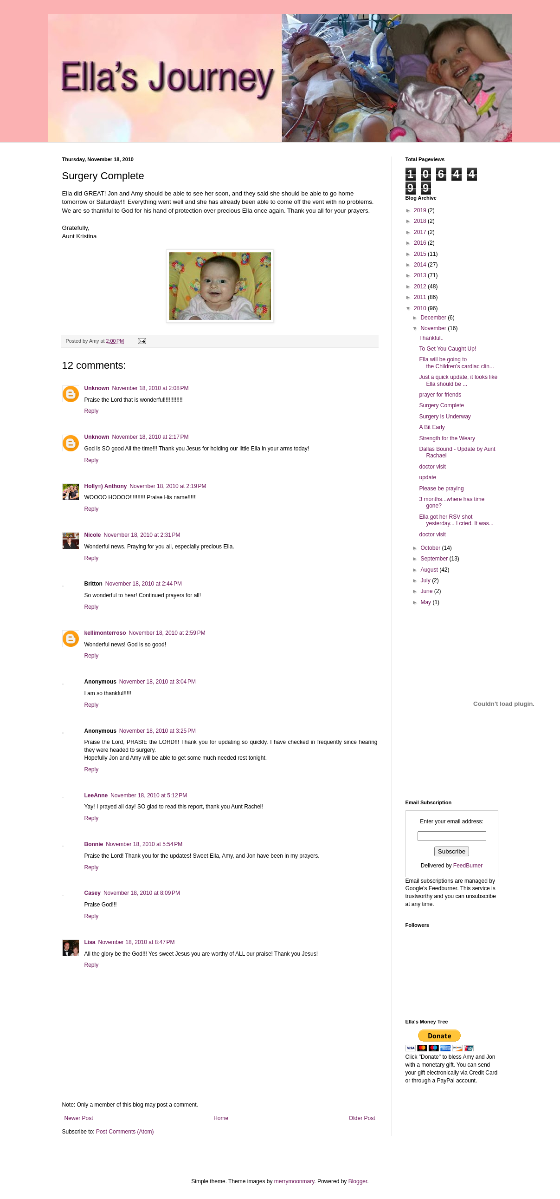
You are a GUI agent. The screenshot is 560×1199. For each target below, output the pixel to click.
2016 (421, 243)
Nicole (92, 535)
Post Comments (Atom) (125, 1131)
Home (220, 1118)
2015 (421, 254)
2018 (421, 221)
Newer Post (78, 1118)
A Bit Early (431, 427)
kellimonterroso (105, 633)
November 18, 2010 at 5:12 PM (148, 795)
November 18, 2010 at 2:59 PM (167, 633)
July (426, 580)
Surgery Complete (441, 405)
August (429, 570)
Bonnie (93, 844)
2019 (421, 210)
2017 (421, 232)
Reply (91, 411)
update (427, 477)
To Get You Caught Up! (447, 348)
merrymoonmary (294, 1181)
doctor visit (432, 466)
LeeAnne (96, 795)
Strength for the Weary (447, 438)
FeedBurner (468, 865)
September (434, 558)
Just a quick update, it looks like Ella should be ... (458, 380)
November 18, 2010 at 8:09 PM (141, 893)
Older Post (362, 1118)
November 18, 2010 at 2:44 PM (143, 583)
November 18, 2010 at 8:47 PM (136, 942)
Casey (92, 893)
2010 (421, 308)
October (431, 548)
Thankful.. (431, 338)
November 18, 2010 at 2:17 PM (150, 437)
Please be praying (441, 488)
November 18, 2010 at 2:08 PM (150, 388)
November (434, 328)
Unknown (96, 388)
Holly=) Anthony (105, 486)
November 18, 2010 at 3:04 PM (157, 681)
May (426, 602)
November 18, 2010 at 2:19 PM (167, 486)
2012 (421, 286)
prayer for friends (440, 394)
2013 (421, 275)
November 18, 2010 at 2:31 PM (142, 535)
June (427, 591)
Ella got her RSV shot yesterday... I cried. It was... (456, 520)
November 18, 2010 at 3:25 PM (157, 731)
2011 (421, 297)
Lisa (90, 942)
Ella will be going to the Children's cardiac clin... (456, 362)
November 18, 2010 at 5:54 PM (144, 844)
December (434, 317)
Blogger (357, 1181)
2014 (421, 264)
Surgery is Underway (444, 416)
